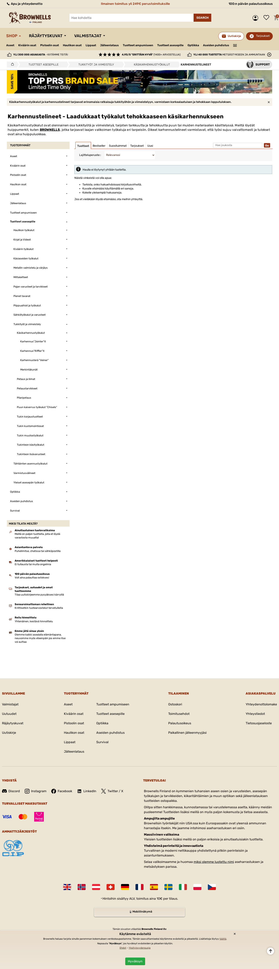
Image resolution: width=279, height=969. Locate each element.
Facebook (61, 791)
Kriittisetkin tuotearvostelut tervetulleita (39, 607)
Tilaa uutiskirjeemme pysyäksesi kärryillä (39, 594)
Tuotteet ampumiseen (138, 45)
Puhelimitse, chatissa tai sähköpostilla (38, 551)
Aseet (10, 45)
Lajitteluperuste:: (90, 155)
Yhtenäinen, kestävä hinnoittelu (34, 621)
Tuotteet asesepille (170, 45)
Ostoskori (175, 704)
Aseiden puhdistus (216, 45)
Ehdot (123, 947)
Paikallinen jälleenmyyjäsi (187, 733)
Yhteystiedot (255, 714)
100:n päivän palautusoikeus (251, 4)
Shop (11, 35)
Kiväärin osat (27, 45)
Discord (11, 791)
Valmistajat (88, 35)
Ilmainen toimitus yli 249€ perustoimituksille (135, 4)
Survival (102, 742)
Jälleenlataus (109, 45)
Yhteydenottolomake (261, 704)
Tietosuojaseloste (259, 723)
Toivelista (267, 17)
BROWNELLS (50, 130)
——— (235, 45)
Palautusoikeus (179, 723)
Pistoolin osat (49, 45)
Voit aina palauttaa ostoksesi (32, 577)
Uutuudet (9, 714)
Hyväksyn (135, 961)
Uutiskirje (9, 733)
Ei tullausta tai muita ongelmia (33, 564)
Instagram (35, 791)
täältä (223, 938)
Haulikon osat (72, 45)
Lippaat (91, 45)
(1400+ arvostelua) (151, 54)
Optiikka (193, 45)
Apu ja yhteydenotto (24, 4)
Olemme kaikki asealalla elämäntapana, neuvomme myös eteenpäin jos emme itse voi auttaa (40, 638)
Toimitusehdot (179, 714)
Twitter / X (112, 791)
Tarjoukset (263, 36)
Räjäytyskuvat (46, 35)
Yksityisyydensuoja (140, 947)
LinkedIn (86, 791)
